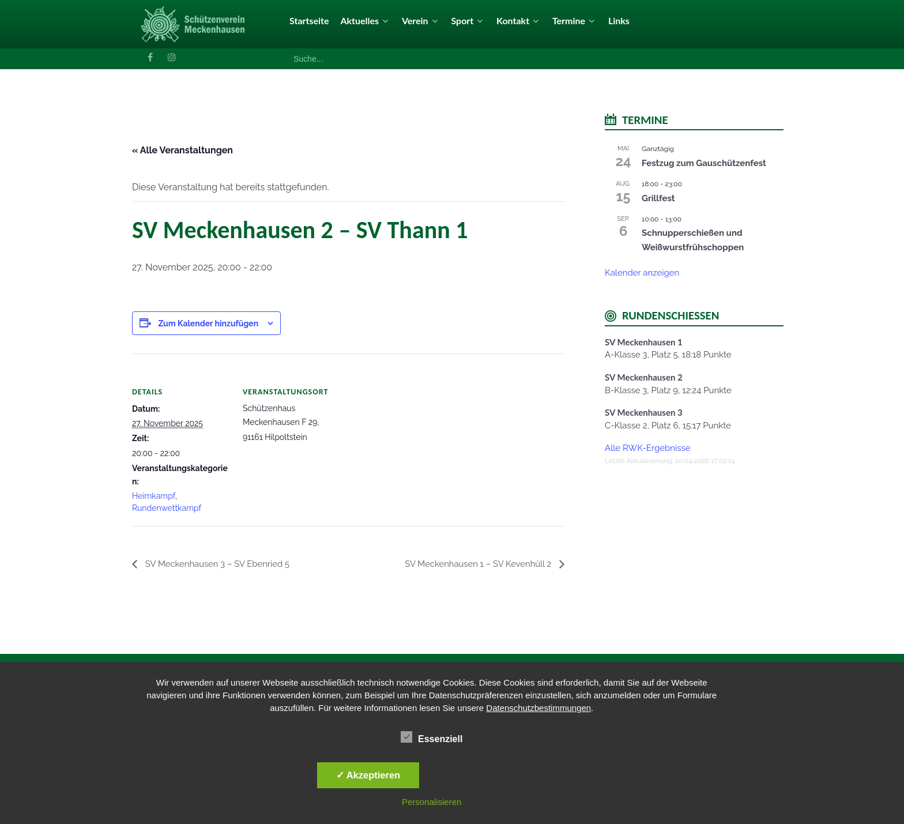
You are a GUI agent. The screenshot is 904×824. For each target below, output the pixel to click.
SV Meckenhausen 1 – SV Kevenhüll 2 (473, 563)
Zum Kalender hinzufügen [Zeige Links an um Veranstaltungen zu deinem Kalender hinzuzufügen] (208, 323)
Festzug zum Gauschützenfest (704, 163)
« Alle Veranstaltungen (182, 150)
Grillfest (658, 198)
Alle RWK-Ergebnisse (648, 448)
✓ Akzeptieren (368, 775)
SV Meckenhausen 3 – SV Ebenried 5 (222, 563)
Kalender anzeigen (642, 273)
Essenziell (431, 737)
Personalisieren (431, 802)
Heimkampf (153, 496)
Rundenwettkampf (166, 508)
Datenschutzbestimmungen (538, 708)
